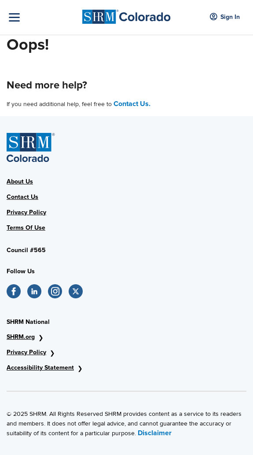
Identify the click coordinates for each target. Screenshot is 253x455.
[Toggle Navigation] (43, 17)
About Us (20, 181)
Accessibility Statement (40, 367)
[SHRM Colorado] (126, 14)
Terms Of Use (26, 227)
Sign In (225, 17)
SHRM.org (21, 337)
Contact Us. (132, 103)
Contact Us (22, 197)
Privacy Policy (26, 212)
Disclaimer (155, 433)
